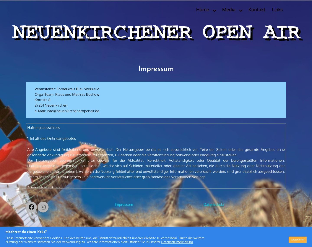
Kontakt (257, 9)
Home (202, 9)
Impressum (124, 204)
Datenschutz (214, 204)
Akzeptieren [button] (297, 239)
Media (229, 9)
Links (277, 9)
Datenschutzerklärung (177, 242)
